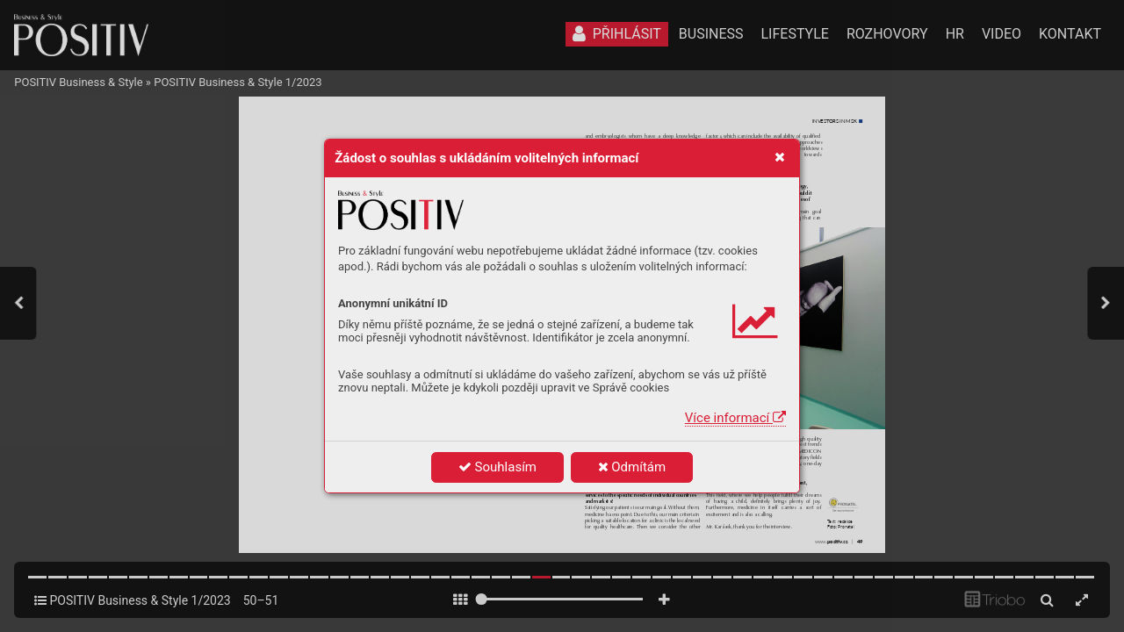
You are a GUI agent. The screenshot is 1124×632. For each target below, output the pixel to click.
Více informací (735, 418)
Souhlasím (497, 467)
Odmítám (632, 467)
